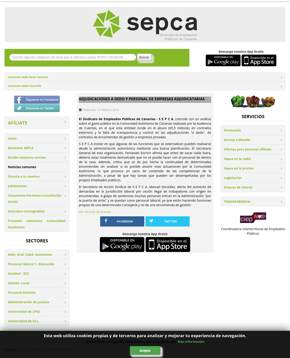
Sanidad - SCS (18, 273)
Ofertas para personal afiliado (247, 149)
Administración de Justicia (28, 302)
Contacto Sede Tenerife (24, 86)
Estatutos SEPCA (21, 148)
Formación (232, 130)
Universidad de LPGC (24, 311)
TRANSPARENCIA (237, 201)
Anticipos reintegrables (26, 211)
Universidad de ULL (23, 321)
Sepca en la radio (237, 159)
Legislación (233, 178)
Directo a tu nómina (23, 176)
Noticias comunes (22, 167)
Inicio (12, 138)
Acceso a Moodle (237, 140)
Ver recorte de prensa (95, 212)
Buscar (144, 57)
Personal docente (21, 292)
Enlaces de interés (238, 187)
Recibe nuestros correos (27, 157)
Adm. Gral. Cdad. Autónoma (30, 254)
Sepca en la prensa (239, 168)
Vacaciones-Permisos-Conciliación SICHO (34, 198)
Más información (191, 341)
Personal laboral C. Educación (31, 264)
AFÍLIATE (17, 123)
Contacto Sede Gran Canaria (28, 77)
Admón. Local (18, 283)
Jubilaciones (17, 186)
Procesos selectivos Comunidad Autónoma (36, 224)
